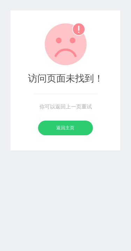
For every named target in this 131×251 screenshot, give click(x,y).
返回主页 (65, 127)
